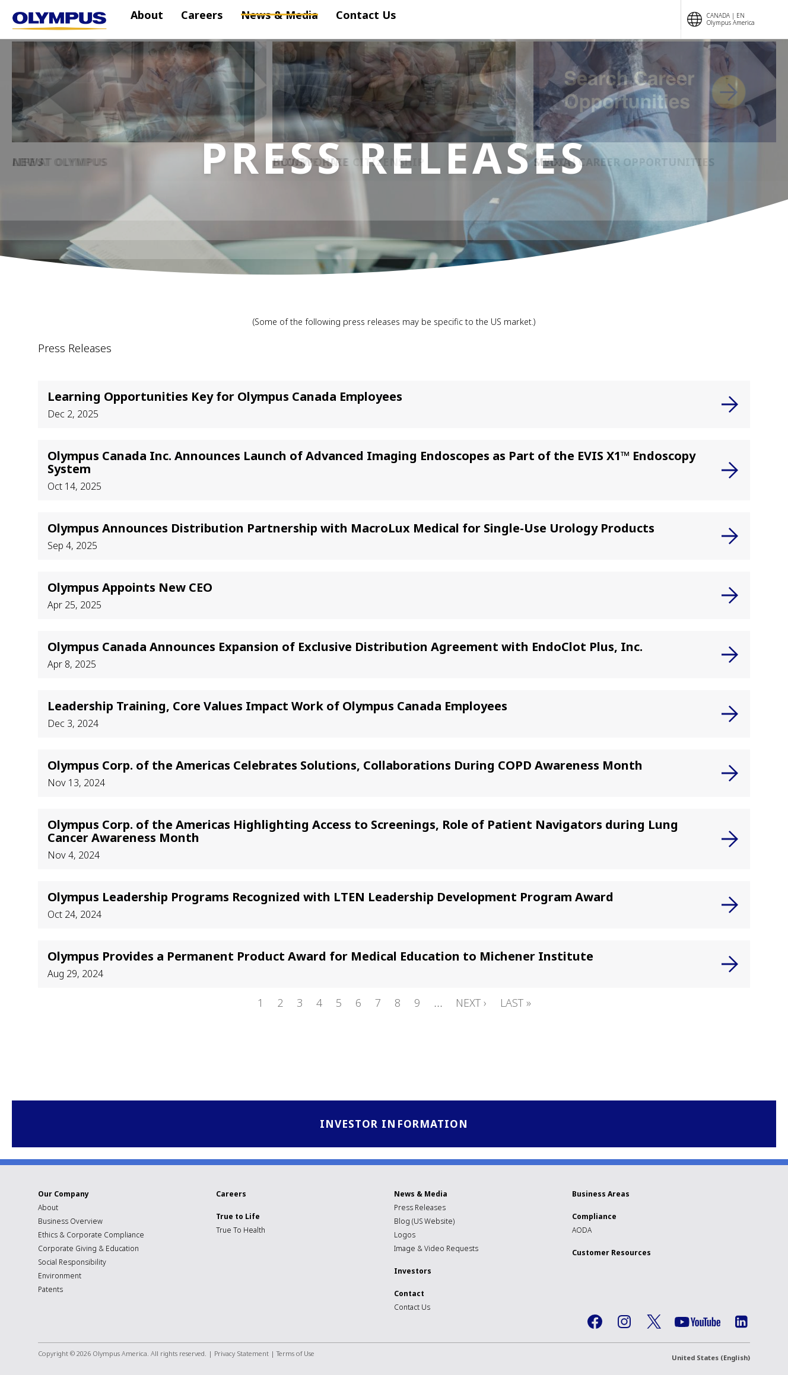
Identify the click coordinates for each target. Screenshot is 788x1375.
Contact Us (354, 19)
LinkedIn (741, 1323)
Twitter (654, 1323)
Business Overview (70, 1223)
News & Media (273, 19)
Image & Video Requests (436, 1250)
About (152, 19)
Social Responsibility (72, 1264)
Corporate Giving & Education (88, 1250)
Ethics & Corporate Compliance (91, 1237)
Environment (59, 1277)
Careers (202, 19)
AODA (582, 1232)
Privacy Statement (241, 1355)
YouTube (697, 1323)
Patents (50, 1291)
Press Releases (420, 1209)
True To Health (240, 1232)
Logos (404, 1237)
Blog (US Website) (424, 1223)
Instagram (624, 1323)
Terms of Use (295, 1355)
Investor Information (394, 1124)
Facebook (594, 1323)
